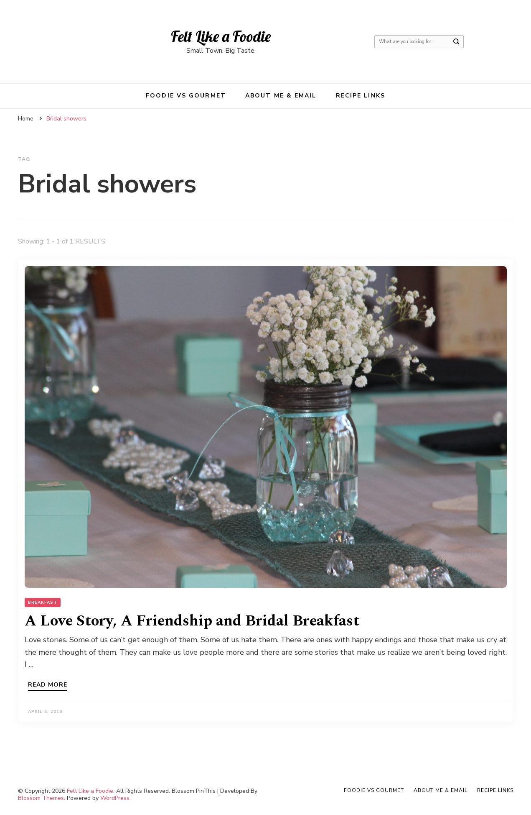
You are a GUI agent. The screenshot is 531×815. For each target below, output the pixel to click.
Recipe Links (360, 96)
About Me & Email (281, 96)
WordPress (115, 798)
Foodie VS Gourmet (186, 96)
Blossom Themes (41, 798)
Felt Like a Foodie (221, 36)
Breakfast (42, 602)
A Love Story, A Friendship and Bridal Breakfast (192, 621)
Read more (47, 685)
